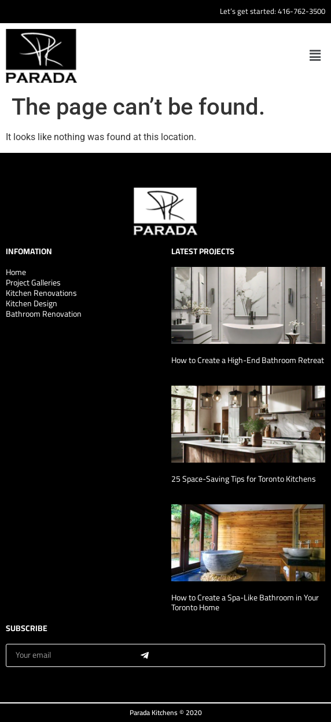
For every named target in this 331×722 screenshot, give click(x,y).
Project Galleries (33, 282)
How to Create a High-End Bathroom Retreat (247, 360)
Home (16, 272)
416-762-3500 (301, 11)
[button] (315, 56)
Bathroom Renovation (44, 314)
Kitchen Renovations (41, 293)
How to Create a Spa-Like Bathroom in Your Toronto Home (245, 602)
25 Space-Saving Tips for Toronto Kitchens (243, 478)
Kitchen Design (31, 303)
